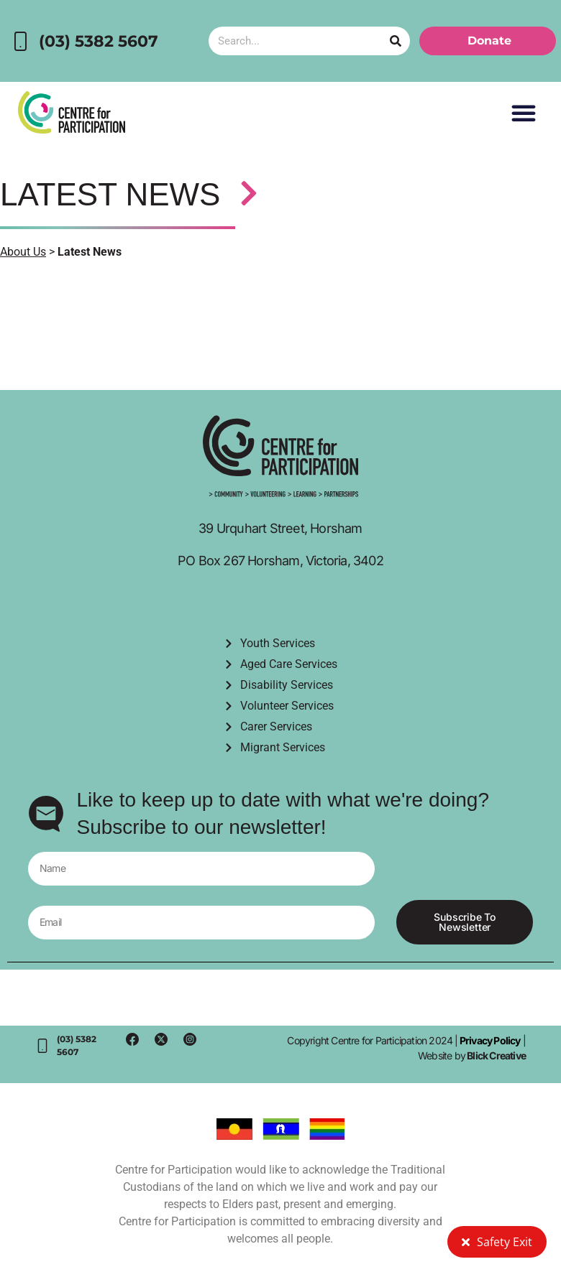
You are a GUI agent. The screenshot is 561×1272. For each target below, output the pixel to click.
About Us (23, 252)
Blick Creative (496, 1055)
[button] (523, 112)
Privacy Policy (489, 1040)
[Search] (395, 41)
